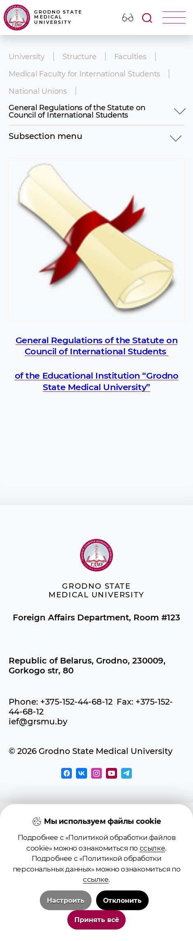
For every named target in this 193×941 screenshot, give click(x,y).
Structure (79, 56)
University (27, 56)
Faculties (130, 56)
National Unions (38, 91)
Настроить (66, 900)
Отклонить (122, 900)
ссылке (152, 848)
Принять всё (96, 920)
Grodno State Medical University (43, 17)
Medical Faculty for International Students (84, 73)
